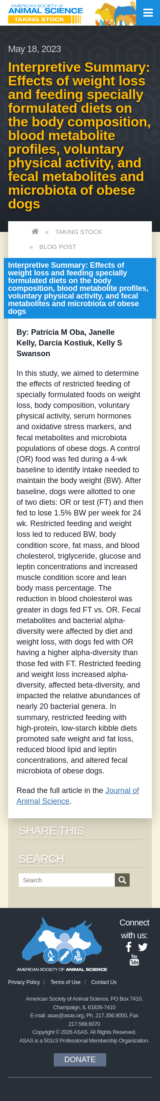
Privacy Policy (24, 982)
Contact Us (103, 982)
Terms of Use (65, 982)
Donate (80, 1059)
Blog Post (57, 246)
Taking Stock (78, 231)
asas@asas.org (65, 1015)
